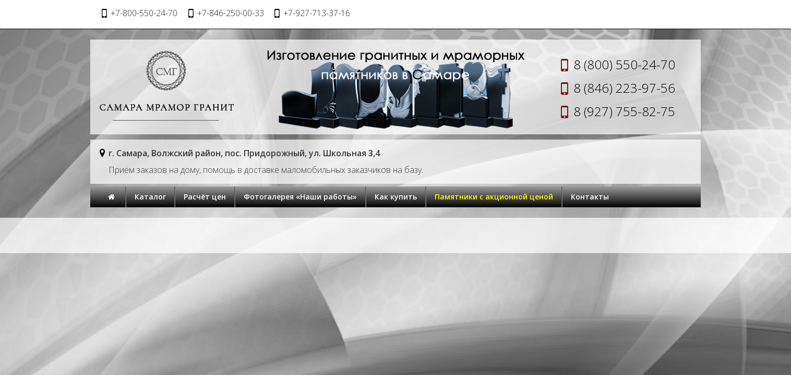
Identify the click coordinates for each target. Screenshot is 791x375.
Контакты (590, 197)
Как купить (396, 197)
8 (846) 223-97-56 (624, 87)
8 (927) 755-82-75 (624, 111)
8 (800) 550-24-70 (624, 64)
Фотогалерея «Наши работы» (300, 197)
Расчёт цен (205, 197)
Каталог (150, 197)
